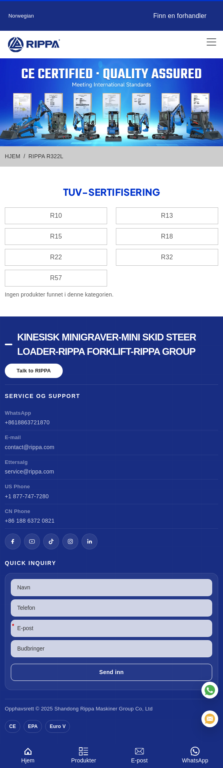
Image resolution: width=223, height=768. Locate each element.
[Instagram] (70, 541)
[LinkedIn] (90, 541)
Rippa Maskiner (98, 709)
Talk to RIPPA (34, 371)
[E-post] (209, 718)
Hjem (28, 754)
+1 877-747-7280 (27, 496)
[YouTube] (32, 541)
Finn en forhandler (179, 15)
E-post (139, 754)
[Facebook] (13, 541)
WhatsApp (195, 754)
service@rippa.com (29, 471)
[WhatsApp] (209, 690)
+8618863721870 (27, 422)
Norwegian (21, 16)
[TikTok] (51, 541)
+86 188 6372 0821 (29, 520)
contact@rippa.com (29, 447)
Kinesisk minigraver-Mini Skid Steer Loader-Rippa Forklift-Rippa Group (106, 344)
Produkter (84, 754)
